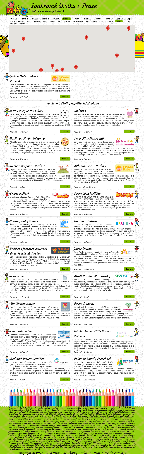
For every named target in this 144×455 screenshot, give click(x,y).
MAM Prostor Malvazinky (92, 276)
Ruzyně (94, 21)
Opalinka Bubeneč (86, 221)
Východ (119, 19)
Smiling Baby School (24, 221)
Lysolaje (52, 21)
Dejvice (29, 21)
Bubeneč (21, 21)
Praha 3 (35, 19)
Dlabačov (63, 447)
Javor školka (83, 249)
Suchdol (127, 21)
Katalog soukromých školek (48, 11)
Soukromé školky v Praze (64, 6)
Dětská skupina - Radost (27, 166)
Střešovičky (100, 414)
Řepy (88, 21)
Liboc (45, 21)
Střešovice (119, 21)
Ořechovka (93, 416)
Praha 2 (24, 19)
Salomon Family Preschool (92, 359)
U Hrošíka (17, 276)
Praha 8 (87, 19)
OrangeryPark (20, 194)
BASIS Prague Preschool (26, 111)
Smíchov (110, 21)
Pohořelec (122, 429)
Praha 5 (56, 19)
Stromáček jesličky (87, 194)
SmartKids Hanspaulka (90, 138)
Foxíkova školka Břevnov (27, 138)
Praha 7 (77, 19)
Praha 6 (66, 19)
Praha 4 (45, 19)
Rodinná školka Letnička (27, 359)
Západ (130, 19)
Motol (59, 21)
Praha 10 (108, 19)
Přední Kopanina (78, 21)
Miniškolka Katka (22, 304)
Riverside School (21, 331)
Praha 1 (13, 19)
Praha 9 (98, 19)
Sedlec (102, 21)
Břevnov (12, 21)
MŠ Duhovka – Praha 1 (90, 166)
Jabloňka (80, 111)
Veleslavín (13, 23)
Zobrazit (65, 97)
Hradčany (37, 21)
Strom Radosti (84, 304)
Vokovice (22, 23)
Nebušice (67, 21)
